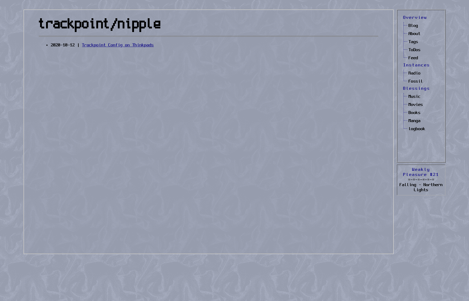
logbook (417, 129)
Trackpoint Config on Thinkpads (118, 45)
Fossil (416, 81)
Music (415, 96)
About (415, 33)
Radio (415, 73)
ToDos (415, 50)
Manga (415, 120)
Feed (413, 58)
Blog (413, 25)
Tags (413, 41)
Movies (416, 104)
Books (415, 112)
